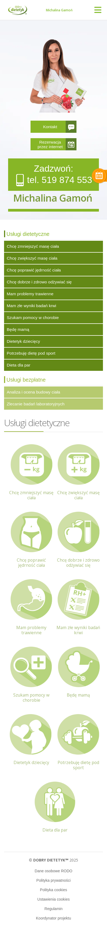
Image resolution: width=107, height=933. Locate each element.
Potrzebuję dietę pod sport (31, 353)
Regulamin (54, 909)
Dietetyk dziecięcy (23, 341)
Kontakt (50, 126)
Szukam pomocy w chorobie (33, 317)
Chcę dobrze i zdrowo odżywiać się (39, 282)
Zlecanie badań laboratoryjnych (36, 404)
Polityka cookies (53, 890)
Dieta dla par (18, 365)
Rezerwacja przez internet (50, 144)
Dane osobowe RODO (53, 871)
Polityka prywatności (53, 880)
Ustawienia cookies (53, 899)
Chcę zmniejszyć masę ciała (33, 246)
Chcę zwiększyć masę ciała (32, 258)
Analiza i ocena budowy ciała (33, 392)
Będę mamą (18, 329)
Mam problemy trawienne (30, 293)
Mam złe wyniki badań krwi (31, 305)
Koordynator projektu (53, 918)
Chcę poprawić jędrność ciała (34, 270)
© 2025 (53, 860)
